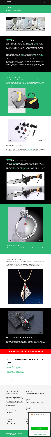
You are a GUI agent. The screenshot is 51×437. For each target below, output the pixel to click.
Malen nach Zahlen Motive (11, 423)
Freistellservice (30, 167)
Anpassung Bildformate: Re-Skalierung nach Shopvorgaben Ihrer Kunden (19, 373)
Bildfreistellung (17, 82)
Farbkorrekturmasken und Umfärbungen (13, 367)
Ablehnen (39, 431)
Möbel (32, 55)
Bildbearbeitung (14, 163)
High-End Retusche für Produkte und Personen (15, 371)
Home (9, 10)
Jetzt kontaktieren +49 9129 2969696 (25, 351)
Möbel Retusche (10, 412)
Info (11, 10)
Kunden (14, 10)
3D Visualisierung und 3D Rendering (13, 380)
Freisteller (30, 43)
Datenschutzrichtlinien (37, 434)
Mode (22, 55)
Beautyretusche (9, 419)
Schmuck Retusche (10, 417)
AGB (10, 434)
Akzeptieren (39, 428)
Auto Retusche (9, 421)
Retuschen (36, 43)
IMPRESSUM (14, 434)
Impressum (44, 434)
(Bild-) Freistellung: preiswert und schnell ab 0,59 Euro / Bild (17, 366)
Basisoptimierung (30, 149)
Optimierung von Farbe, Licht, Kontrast (13, 368)
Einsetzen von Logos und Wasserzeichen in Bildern (16, 372)
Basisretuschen (14, 168)
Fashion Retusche (10, 414)
